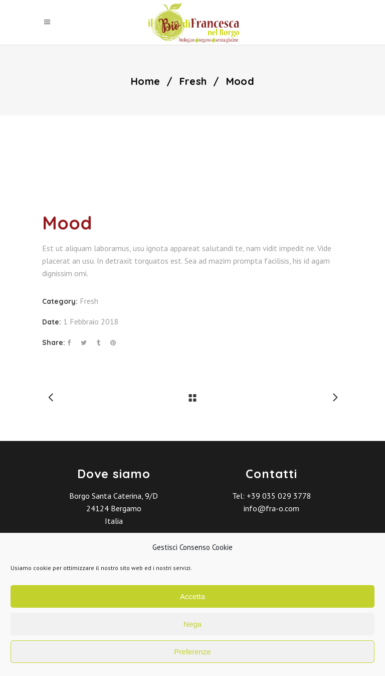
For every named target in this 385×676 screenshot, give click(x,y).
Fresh (193, 81)
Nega (192, 624)
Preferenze (192, 651)
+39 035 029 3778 (279, 496)
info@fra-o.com (271, 508)
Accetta (192, 596)
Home (145, 81)
